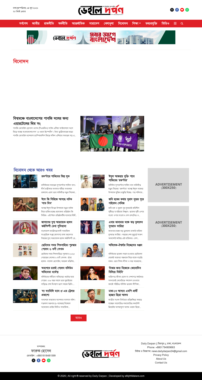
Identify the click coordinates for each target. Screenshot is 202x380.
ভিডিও (165, 24)
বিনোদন (123, 24)
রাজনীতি (49, 24)
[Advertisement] (105, 93)
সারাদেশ (94, 24)
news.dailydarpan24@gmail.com (169, 351)
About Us (161, 359)
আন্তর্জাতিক (78, 24)
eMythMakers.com (134, 376)
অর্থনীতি (62, 24)
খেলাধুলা (109, 24)
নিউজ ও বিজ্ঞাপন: (143, 351)
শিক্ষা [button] (135, 24)
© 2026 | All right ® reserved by (75, 376)
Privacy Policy (161, 355)
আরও (78, 318)
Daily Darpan (99, 376)
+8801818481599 (46, 355)
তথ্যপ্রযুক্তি (151, 24)
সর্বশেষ (23, 24)
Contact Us (161, 362)
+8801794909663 (165, 347)
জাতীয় (36, 24)
